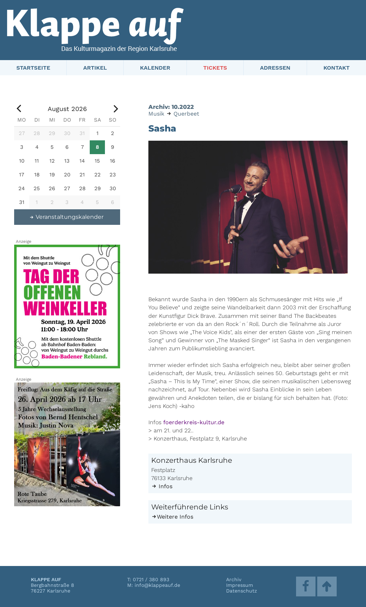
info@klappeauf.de (157, 585)
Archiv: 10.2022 (171, 107)
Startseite (33, 67)
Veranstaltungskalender (66, 217)
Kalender (155, 67)
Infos (161, 486)
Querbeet (186, 113)
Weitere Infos (172, 516)
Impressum (239, 585)
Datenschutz (241, 591)
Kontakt (336, 67)
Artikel (95, 67)
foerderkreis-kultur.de (193, 422)
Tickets (215, 67)
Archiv (233, 579)
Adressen (275, 67)
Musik (156, 113)
